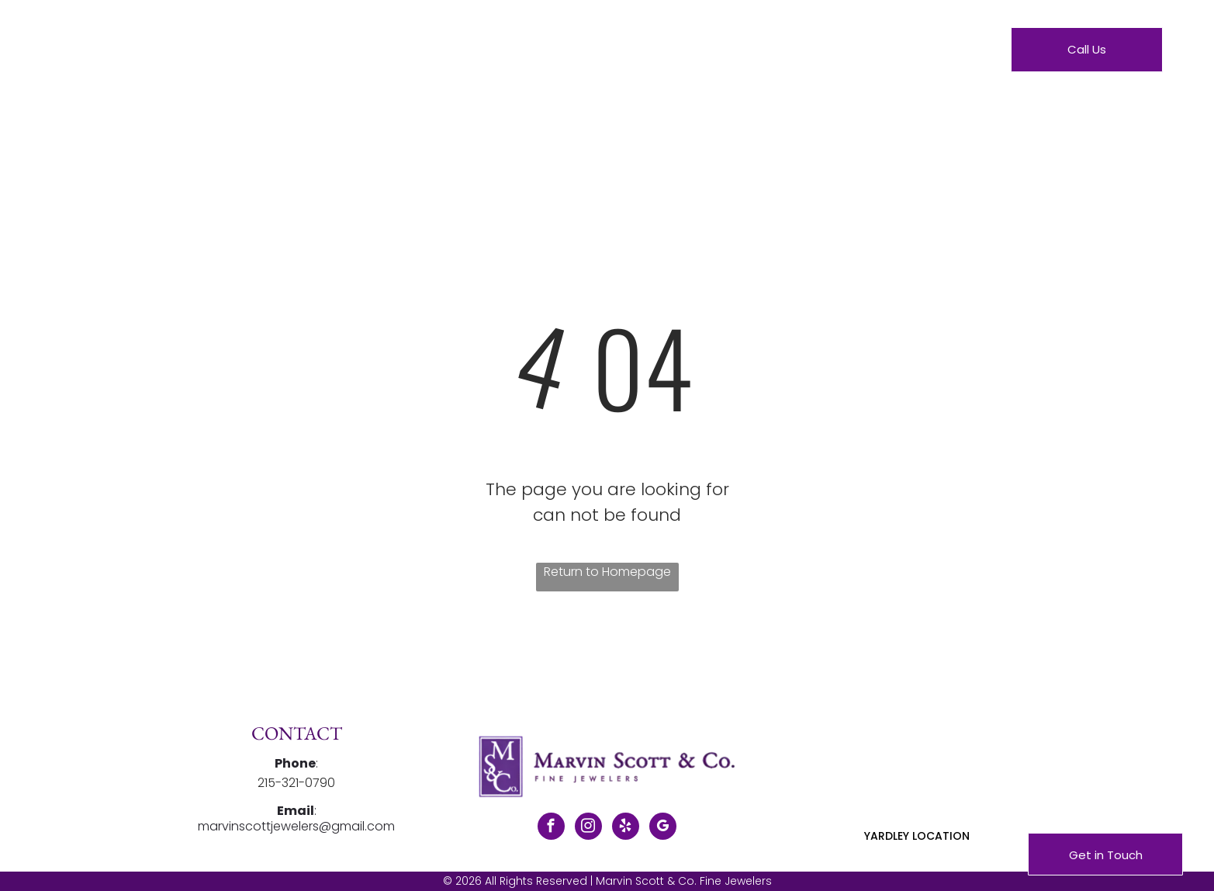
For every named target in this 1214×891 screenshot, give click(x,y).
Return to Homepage (607, 572)
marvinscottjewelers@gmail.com (296, 826)
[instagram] (588, 828)
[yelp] (625, 828)
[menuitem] (446, 53)
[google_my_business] (662, 828)
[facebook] (551, 828)
